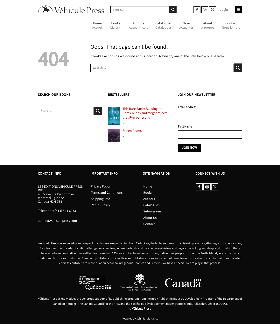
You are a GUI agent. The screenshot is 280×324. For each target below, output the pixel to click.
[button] (224, 10)
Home (97, 25)
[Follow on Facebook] (196, 9)
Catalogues (163, 25)
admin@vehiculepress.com (57, 220)
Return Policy (100, 205)
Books (115, 25)
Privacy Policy (100, 186)
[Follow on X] (212, 9)
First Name (185, 126)
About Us (150, 217)
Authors (138, 25)
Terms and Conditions (106, 192)
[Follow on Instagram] (204, 9)
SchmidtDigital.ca (147, 319)
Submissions (152, 211)
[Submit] (173, 9)
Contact (231, 25)
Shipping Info (100, 198)
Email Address (187, 107)
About (207, 25)
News (186, 25)
